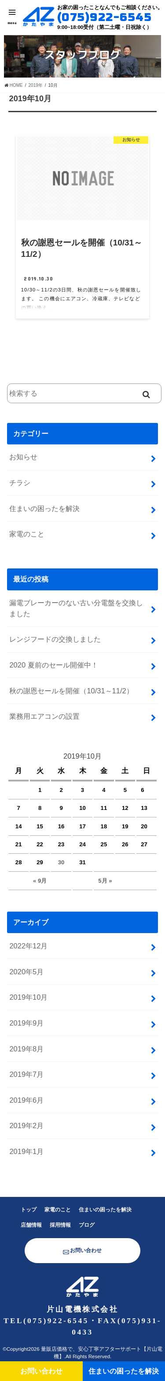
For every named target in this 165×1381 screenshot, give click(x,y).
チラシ (19, 482)
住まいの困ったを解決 (44, 508)
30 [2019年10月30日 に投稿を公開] (61, 862)
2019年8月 (26, 1049)
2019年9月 (26, 1023)
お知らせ (23, 457)
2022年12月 (28, 946)
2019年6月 (26, 1100)
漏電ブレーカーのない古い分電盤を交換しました (76, 608)
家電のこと (26, 534)
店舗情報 (31, 1225)
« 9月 (40, 880)
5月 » (105, 880)
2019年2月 (26, 1125)
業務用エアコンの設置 (44, 716)
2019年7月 (26, 1074)
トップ (29, 1209)
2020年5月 (26, 972)
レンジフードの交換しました (55, 639)
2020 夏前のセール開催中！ (53, 665)
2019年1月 (26, 1151)
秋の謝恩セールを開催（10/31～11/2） (71, 691)
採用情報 (60, 1225)
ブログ (87, 1225)
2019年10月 (28, 997)
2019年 (36, 85)
